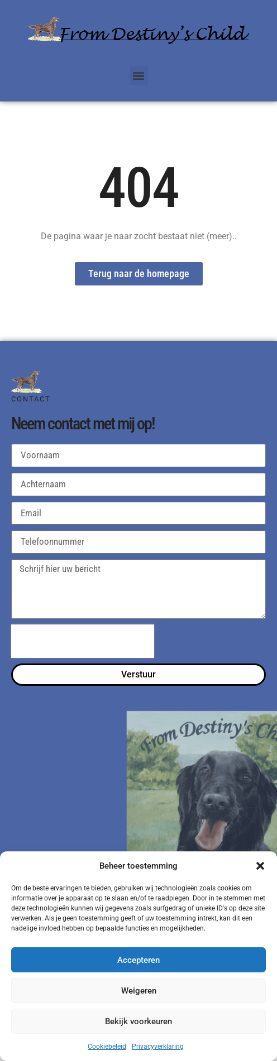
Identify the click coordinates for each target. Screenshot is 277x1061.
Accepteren (138, 960)
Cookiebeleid (107, 1046)
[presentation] (82, 641)
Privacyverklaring (158, 1046)
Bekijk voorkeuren (138, 1021)
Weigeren (138, 991)
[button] (260, 865)
